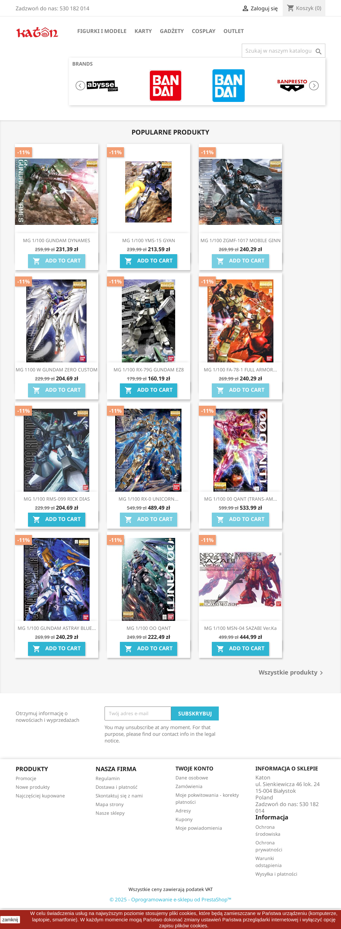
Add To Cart (57, 261)
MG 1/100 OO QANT (149, 628)
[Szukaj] (283, 51)
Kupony (183, 819)
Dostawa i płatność (117, 787)
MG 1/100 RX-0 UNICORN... (148, 499)
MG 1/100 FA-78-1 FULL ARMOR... (240, 369)
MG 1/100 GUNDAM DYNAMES (56, 240)
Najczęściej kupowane (40, 795)
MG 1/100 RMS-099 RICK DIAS (57, 499)
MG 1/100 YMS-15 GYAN (148, 240)
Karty (143, 31)
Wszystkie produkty (292, 673)
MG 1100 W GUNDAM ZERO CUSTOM (57, 369)
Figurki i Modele (102, 31)
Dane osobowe (191, 777)
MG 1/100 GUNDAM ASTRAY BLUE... (57, 628)
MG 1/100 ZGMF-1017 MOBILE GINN (240, 240)
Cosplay (203, 31)
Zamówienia (188, 786)
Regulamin (108, 778)
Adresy (183, 810)
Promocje (26, 778)
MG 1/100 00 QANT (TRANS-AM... (240, 499)
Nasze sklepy (110, 813)
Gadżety (172, 31)
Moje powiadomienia (198, 828)
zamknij (10, 919)
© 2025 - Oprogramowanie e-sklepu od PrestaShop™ (170, 899)
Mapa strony (110, 804)
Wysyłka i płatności (276, 874)
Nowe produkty (33, 787)
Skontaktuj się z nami (119, 795)
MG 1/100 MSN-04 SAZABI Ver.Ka (240, 628)
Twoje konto (194, 768)
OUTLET (233, 31)
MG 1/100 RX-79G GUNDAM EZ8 (149, 369)
